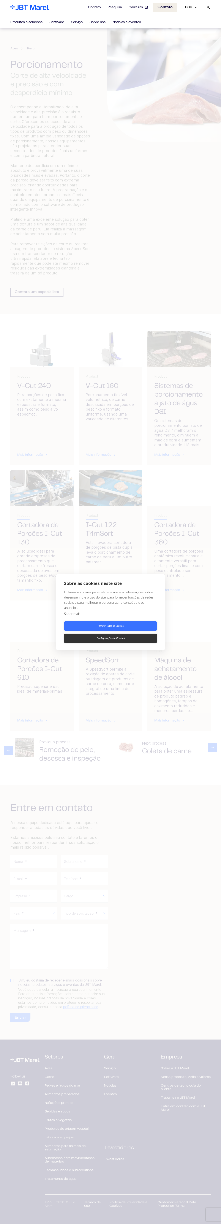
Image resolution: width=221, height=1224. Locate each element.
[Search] (208, 7)
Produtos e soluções (26, 22)
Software (56, 22)
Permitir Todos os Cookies (86, 632)
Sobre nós (98, 22)
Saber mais (72, 620)
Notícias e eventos (126, 22)
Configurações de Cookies (134, 632)
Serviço (77, 22)
